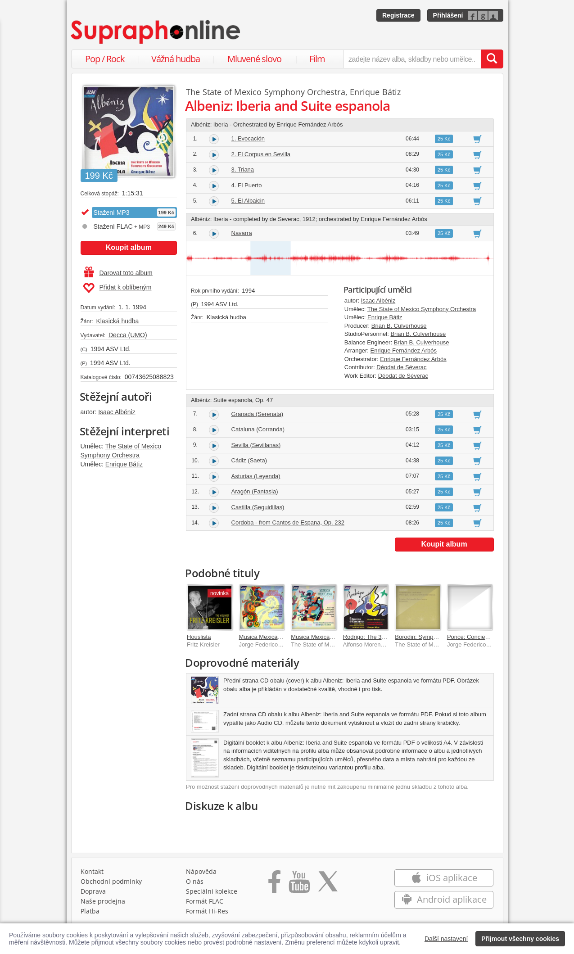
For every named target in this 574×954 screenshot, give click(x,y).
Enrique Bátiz (124, 464)
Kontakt (92, 871)
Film (317, 59)
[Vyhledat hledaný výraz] (492, 59)
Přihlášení (448, 15)
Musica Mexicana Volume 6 (274, 636)
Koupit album (129, 247)
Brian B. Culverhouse (399, 325)
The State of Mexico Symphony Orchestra (265, 91)
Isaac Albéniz (117, 412)
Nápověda (201, 871)
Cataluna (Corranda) (258, 429)
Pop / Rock (105, 59)
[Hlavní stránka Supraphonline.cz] (156, 32)
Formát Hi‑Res (207, 911)
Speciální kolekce (211, 891)
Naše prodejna (103, 901)
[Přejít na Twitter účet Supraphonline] (327, 885)
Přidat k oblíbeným (117, 288)
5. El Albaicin (248, 200)
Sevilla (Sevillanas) (256, 445)
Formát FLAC (204, 901)
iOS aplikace (444, 878)
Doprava (93, 891)
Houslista (199, 636)
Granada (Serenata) (257, 414)
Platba (90, 911)
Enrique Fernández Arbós (404, 350)
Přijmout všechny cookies (520, 938)
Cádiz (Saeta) (249, 460)
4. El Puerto (246, 185)
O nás (194, 881)
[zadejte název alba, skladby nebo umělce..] (412, 59)
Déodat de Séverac (401, 367)
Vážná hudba (175, 59)
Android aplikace (444, 899)
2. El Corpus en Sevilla (261, 154)
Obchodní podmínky (111, 881)
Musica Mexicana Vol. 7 (322, 636)
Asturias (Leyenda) (255, 476)
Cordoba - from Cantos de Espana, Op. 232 (287, 522)
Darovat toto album (118, 272)
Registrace (398, 15)
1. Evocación (248, 138)
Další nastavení (446, 938)
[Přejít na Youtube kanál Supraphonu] (299, 885)
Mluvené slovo (254, 59)
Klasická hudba (117, 321)
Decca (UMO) (127, 335)
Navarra (241, 233)
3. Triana (242, 169)
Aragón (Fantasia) (254, 491)
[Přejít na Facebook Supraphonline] (274, 885)
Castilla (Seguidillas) (258, 507)
